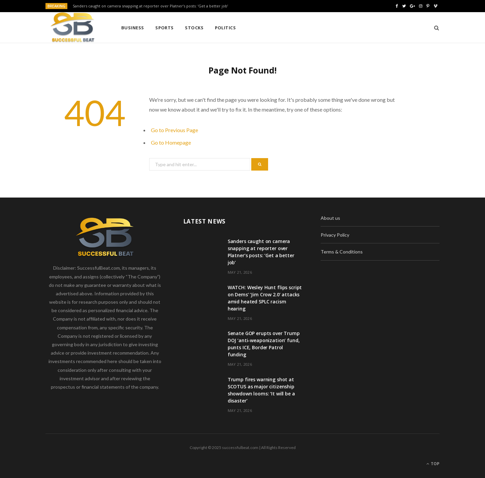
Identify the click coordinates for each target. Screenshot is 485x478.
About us (330, 218)
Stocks (194, 28)
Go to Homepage (171, 142)
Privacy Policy (335, 235)
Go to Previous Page (174, 130)
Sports (164, 28)
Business (132, 28)
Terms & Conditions (342, 252)
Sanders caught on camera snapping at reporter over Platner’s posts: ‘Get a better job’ (150, 6)
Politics (225, 28)
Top (433, 464)
